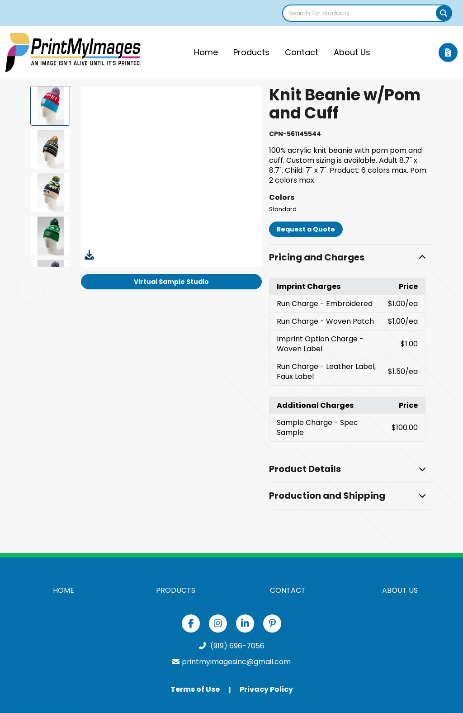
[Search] (443, 13)
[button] (350, 258)
